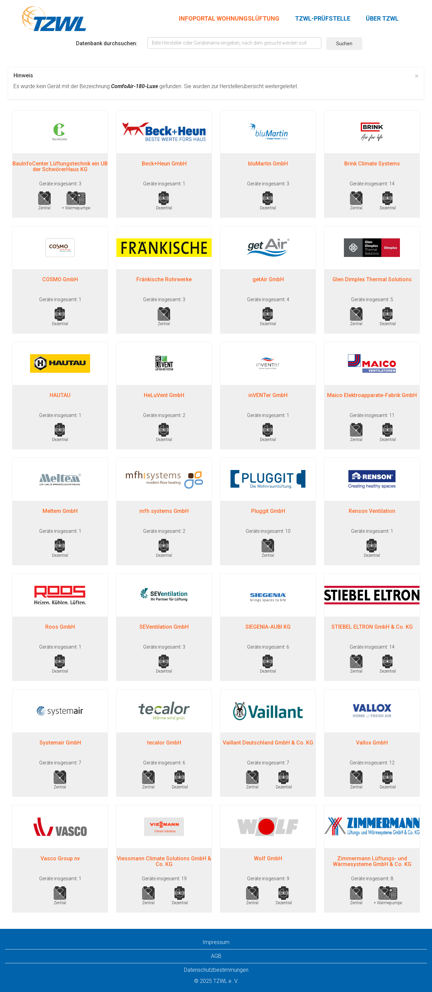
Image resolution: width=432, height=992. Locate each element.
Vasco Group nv (60, 858)
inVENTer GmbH (268, 395)
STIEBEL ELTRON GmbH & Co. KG (372, 627)
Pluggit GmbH (268, 511)
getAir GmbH (268, 279)
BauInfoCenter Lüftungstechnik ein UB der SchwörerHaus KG (60, 166)
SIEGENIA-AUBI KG (268, 627)
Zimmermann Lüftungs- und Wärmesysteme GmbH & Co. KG (372, 861)
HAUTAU (60, 395)
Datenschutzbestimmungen (216, 970)
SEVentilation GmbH (164, 627)
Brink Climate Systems (372, 163)
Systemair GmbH (60, 742)
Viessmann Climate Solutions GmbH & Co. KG (164, 861)
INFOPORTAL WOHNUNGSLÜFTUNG (229, 18)
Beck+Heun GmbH (164, 163)
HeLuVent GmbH (164, 395)
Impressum (216, 942)
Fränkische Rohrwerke (164, 279)
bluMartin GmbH (268, 163)
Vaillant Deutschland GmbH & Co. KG (268, 742)
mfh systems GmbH (164, 511)
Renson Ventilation (372, 511)
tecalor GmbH (164, 742)
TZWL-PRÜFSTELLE (322, 18)
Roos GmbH (60, 627)
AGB (216, 956)
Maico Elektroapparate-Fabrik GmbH (372, 395)
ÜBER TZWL (382, 18)
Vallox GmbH (372, 742)
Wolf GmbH (268, 858)
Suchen (344, 43)
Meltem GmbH (60, 511)
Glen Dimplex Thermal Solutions (372, 279)
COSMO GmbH (60, 279)
